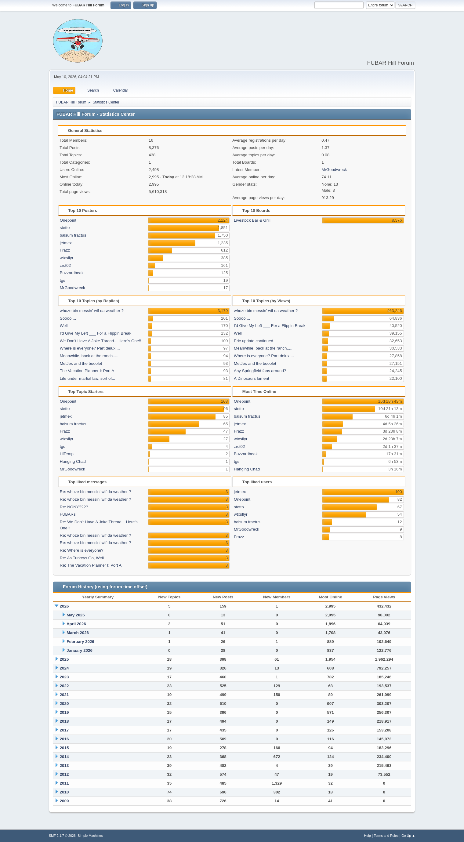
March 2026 (78, 632)
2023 (64, 677)
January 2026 (79, 650)
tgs (62, 280)
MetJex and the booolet (81, 363)
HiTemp (67, 454)
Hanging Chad (73, 461)
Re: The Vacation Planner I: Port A (91, 565)
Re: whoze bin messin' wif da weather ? (95, 491)
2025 (64, 659)
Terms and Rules (386, 835)
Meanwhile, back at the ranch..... (89, 356)
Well (64, 325)
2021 (64, 694)
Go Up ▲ (408, 835)
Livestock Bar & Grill (252, 220)
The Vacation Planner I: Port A (87, 370)
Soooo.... (68, 318)
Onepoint (68, 220)
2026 (64, 606)
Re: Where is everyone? (81, 550)
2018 (64, 721)
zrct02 (65, 265)
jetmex (66, 243)
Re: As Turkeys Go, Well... (83, 558)
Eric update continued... (255, 341)
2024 (64, 668)
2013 (64, 765)
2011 (64, 783)
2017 (64, 730)
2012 (64, 774)
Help (367, 835)
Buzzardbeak (72, 272)
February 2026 (80, 641)
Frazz (65, 250)
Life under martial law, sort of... (87, 378)
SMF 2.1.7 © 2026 (62, 835)
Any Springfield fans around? (260, 370)
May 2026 (76, 615)
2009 (64, 801)
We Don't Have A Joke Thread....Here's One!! (100, 341)
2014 (64, 756)
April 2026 (76, 624)
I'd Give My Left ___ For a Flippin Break (95, 333)
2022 (64, 686)
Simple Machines (90, 835)
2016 (64, 739)
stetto (65, 227)
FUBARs (68, 514)
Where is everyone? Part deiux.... (90, 348)
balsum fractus (73, 235)
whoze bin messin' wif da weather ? (92, 310)
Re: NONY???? (74, 507)
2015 (64, 748)
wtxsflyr (66, 258)
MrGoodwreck (334, 169)
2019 (64, 712)
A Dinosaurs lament (251, 378)
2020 (64, 703)
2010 (64, 792)
